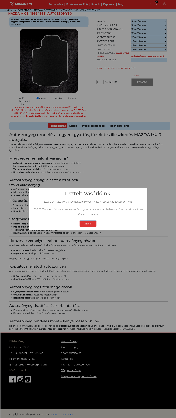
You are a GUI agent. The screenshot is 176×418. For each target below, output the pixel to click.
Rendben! (88, 224)
